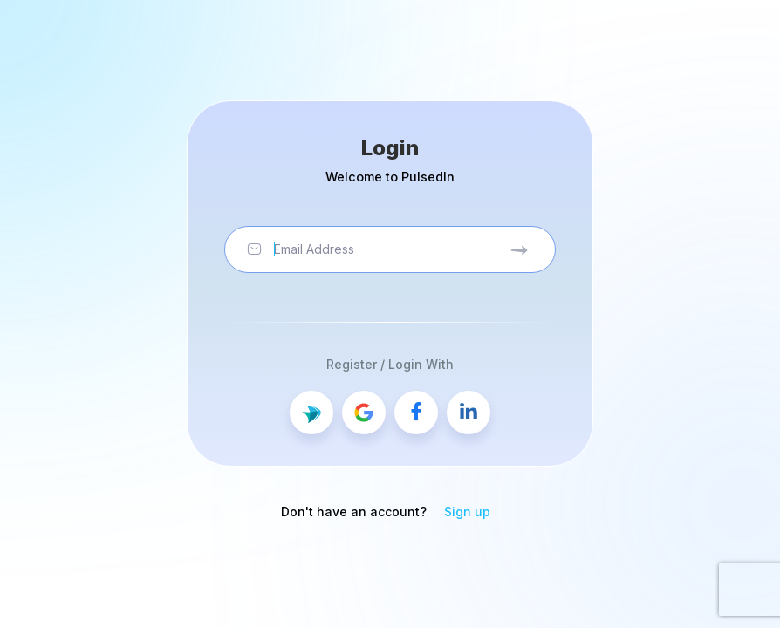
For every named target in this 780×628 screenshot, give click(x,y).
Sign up (467, 511)
